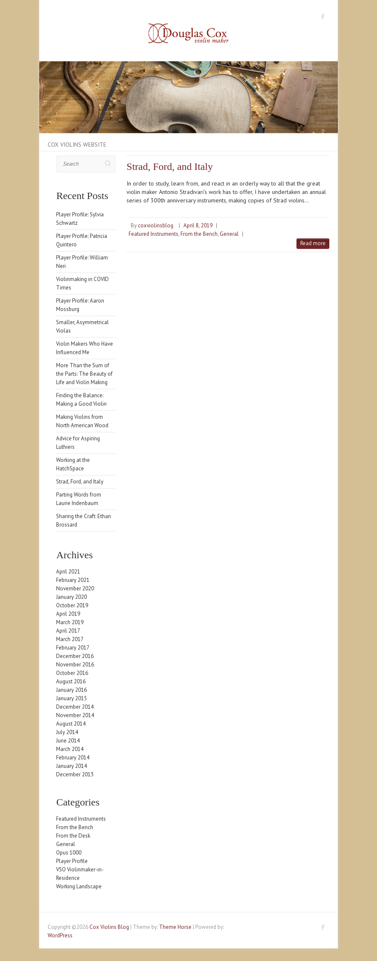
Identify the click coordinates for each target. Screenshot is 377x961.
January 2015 (71, 698)
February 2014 (72, 757)
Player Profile (72, 861)
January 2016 (71, 689)
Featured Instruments (153, 234)
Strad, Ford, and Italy (170, 166)
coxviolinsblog (155, 225)
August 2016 (71, 681)
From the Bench (199, 234)
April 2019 (68, 613)
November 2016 (75, 664)
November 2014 (75, 715)
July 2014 (67, 732)
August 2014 (71, 723)
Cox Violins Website (77, 144)
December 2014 (75, 706)
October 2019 (72, 605)
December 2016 (75, 656)
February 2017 (72, 647)
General (229, 234)
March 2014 (69, 749)
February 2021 (72, 580)
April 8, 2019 (198, 225)
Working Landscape (79, 886)
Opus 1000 (68, 852)
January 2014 (71, 766)
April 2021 (68, 571)
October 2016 (72, 673)
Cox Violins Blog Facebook (323, 16)
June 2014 (68, 740)
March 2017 (69, 639)
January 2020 (71, 597)
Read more (313, 243)
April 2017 (68, 630)
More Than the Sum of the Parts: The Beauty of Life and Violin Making (84, 374)
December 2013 (75, 774)
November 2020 (75, 588)
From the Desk (73, 835)
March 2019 (69, 622)
